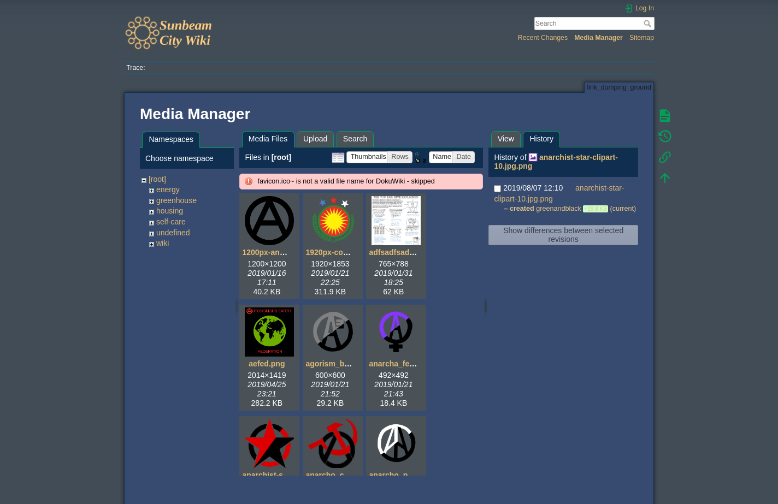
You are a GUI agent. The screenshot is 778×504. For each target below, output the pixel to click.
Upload (315, 138)
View (506, 138)
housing (169, 210)
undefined (173, 232)
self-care (171, 221)
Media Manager (598, 37)
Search (649, 23)
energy (168, 189)
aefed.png (267, 363)
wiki (162, 243)
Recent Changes (543, 37)
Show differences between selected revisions (563, 235)
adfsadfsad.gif (395, 252)
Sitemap (641, 37)
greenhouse (176, 200)
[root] (157, 179)
